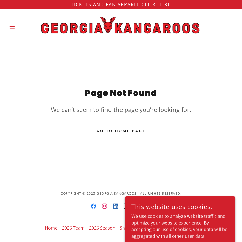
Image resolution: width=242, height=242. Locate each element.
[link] (121, 26)
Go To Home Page (121, 130)
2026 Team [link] (73, 228)
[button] (24, 26)
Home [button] (51, 228)
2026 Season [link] (102, 228)
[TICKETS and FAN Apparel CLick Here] (121, 4)
